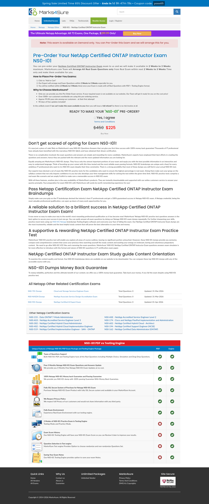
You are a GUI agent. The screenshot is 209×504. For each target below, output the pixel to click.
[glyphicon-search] (177, 12)
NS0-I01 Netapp (59, 222)
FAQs (72, 21)
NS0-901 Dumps (35, 302)
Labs (64, 21)
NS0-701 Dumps (35, 291)
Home (37, 21)
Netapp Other (53, 27)
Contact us (60, 478)
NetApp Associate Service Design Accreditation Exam (75, 296)
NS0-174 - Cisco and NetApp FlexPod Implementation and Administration (138, 320)
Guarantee (60, 483)
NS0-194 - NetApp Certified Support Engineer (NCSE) (129, 326)
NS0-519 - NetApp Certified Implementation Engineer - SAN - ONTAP (62, 329)
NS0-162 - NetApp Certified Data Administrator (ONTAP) (131, 329)
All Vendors (35, 480)
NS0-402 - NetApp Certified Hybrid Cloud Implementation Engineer (61, 326)
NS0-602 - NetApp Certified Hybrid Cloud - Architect (129, 323)
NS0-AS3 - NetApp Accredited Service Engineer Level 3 (55, 320)
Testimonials (83, 21)
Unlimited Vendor (88, 478)
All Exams (34, 483)
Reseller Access (99, 21)
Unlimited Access (51, 21)
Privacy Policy (124, 478)
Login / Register (115, 21)
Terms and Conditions (104, 121)
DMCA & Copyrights (127, 483)
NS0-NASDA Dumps (36, 296)
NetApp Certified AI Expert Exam (67, 302)
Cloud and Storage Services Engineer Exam (71, 291)
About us (59, 480)
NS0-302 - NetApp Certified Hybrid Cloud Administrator (55, 323)
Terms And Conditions (128, 480)
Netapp (42, 27)
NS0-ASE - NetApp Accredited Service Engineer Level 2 (130, 317)
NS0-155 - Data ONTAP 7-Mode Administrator (51, 317)
